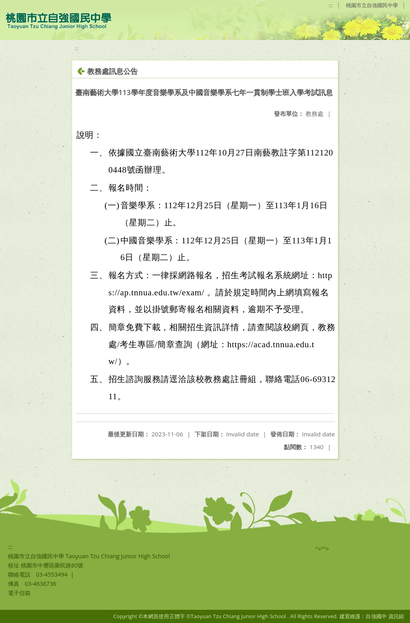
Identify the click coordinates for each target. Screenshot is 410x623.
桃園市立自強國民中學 (372, 5)
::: (331, 5)
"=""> (322, 549)
